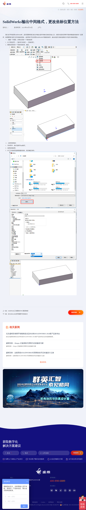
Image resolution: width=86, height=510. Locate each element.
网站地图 (59, 502)
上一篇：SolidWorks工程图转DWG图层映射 (15, 311)
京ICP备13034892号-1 (53, 505)
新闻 (75, 9)
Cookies (43, 502)
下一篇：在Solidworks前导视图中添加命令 (15, 314)
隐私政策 (35, 502)
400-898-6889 (72, 3)
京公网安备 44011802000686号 (69, 505)
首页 (68, 9)
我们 (72, 9)
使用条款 (51, 502)
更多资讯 (43, 362)
